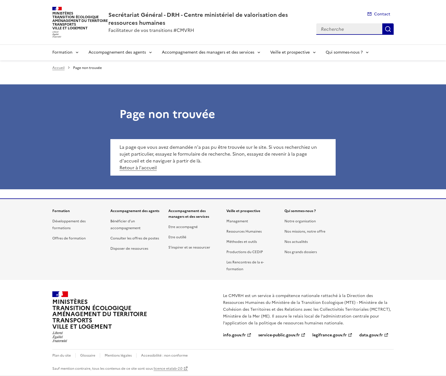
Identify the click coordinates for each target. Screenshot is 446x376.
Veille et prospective (290, 52)
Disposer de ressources (129, 248)
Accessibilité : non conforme (164, 355)
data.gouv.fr (371, 335)
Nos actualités (296, 241)
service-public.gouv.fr (279, 335)
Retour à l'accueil (138, 167)
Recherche (388, 29)
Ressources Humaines (244, 231)
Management (237, 221)
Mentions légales (118, 355)
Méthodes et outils (241, 241)
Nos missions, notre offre (304, 231)
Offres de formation (69, 238)
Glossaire (87, 355)
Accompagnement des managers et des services (208, 52)
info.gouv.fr (234, 335)
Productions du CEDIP (244, 252)
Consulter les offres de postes (134, 238)
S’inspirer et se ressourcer (189, 247)
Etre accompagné (183, 226)
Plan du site (61, 355)
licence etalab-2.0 (168, 368)
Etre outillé (177, 237)
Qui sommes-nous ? (344, 52)
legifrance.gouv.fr (329, 335)
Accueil (58, 67)
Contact (382, 14)
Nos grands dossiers (300, 252)
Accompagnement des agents (117, 52)
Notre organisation (300, 221)
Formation (62, 52)
